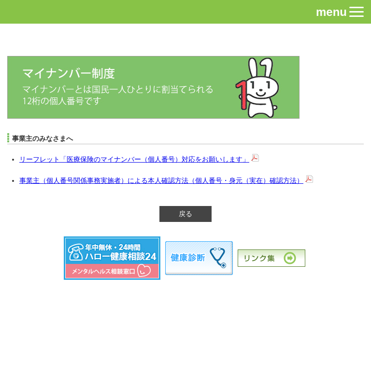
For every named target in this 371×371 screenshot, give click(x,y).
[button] (356, 12)
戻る (185, 214)
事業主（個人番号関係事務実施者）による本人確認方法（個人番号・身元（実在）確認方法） (161, 180)
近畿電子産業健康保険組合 (185, 41)
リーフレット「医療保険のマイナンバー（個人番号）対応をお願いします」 (134, 159)
